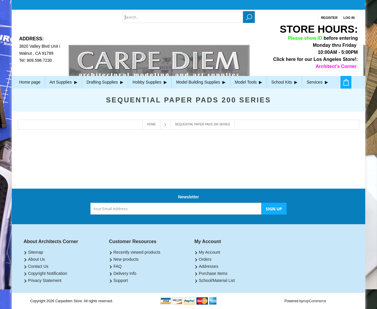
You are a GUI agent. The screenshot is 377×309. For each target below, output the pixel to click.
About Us (36, 259)
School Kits (284, 82)
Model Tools (248, 82)
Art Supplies (63, 82)
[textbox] (182, 17)
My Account (209, 252)
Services (317, 82)
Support (120, 280)
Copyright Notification (47, 273)
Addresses (208, 266)
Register (329, 17)
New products (126, 259)
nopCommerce (314, 301)
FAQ (117, 266)
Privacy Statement (45, 280)
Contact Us (38, 266)
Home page (29, 82)
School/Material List (217, 280)
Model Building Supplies (201, 82)
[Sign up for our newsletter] (175, 209)
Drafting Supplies (105, 82)
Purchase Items (213, 273)
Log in (349, 17)
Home (151, 124)
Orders (205, 259)
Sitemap (35, 252)
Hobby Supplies (150, 82)
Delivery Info (124, 273)
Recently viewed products (137, 252)
